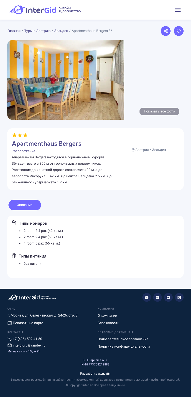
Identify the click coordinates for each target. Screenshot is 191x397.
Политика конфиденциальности (124, 346)
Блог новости (108, 323)
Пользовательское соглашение (123, 339)
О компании (107, 315)
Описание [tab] (25, 205)
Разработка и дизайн (95, 373)
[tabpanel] (95, 247)
